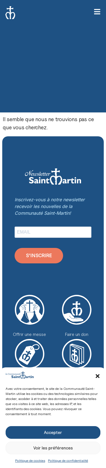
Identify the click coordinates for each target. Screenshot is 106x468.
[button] (97, 376)
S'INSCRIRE (39, 255)
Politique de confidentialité (68, 460)
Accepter (53, 432)
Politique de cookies (30, 460)
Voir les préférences (53, 448)
